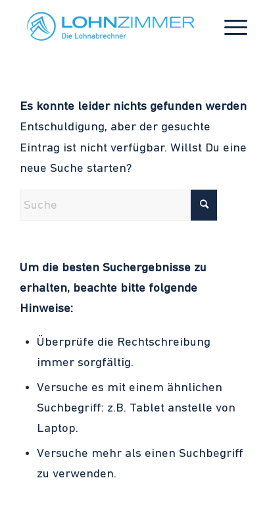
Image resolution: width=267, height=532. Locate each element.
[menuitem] (229, 26)
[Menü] (229, 26)
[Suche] (118, 205)
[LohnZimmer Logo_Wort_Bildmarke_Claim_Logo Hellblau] (110, 26)
